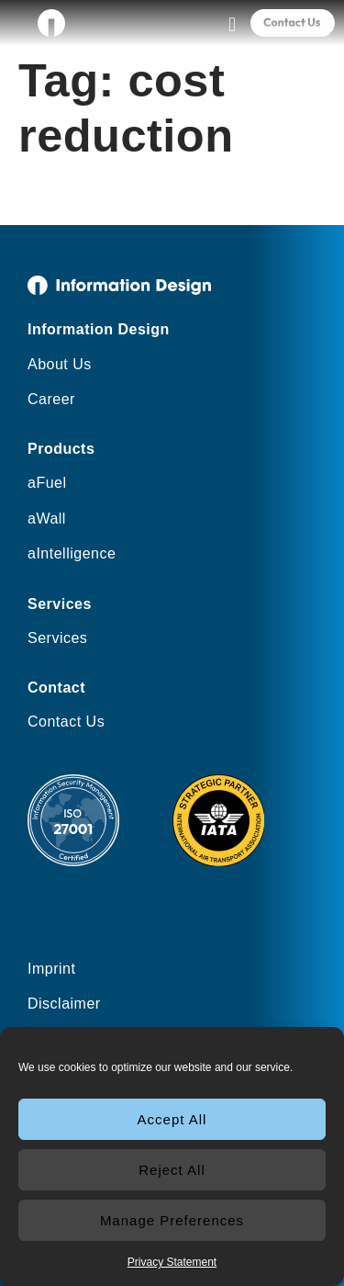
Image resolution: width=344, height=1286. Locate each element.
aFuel (47, 483)
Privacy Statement (172, 1262)
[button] (231, 24)
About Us (60, 364)
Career (51, 399)
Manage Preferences (172, 1220)
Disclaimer (64, 1003)
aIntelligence (72, 553)
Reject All (172, 1170)
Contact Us (66, 721)
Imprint (51, 968)
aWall (47, 518)
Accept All (172, 1119)
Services (57, 638)
